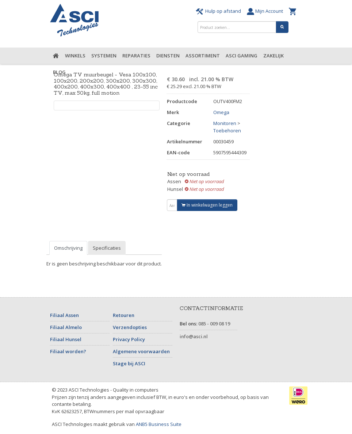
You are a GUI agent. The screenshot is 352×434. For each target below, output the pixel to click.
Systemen (103, 55)
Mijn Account (266, 11)
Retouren (123, 315)
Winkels (75, 55)
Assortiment (202, 55)
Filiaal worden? (68, 351)
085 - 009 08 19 (214, 323)
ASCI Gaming (241, 55)
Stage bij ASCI (129, 363)
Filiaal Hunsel (65, 339)
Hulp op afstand (219, 11)
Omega (221, 112)
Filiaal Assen (64, 315)
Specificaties (107, 248)
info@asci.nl (194, 336)
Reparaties (136, 55)
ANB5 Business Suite (158, 424)
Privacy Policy (129, 339)
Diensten (168, 55)
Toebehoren (227, 130)
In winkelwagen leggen (207, 205)
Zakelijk (273, 55)
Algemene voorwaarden (141, 351)
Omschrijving (68, 248)
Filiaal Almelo (66, 327)
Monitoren (224, 123)
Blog (59, 72)
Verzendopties (130, 327)
